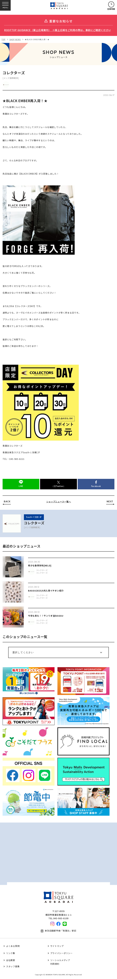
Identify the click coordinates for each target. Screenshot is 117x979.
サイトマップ (57, 945)
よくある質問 (13, 945)
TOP (3, 39)
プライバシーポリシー (61, 953)
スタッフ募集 (13, 966)
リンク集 (10, 953)
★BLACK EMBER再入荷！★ (37, 39)
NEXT (110, 501)
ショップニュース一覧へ (58, 501)
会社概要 (10, 960)
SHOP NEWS (15, 39)
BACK (7, 501)
